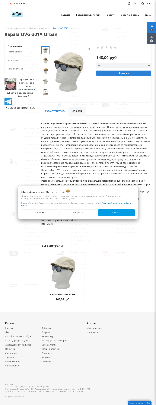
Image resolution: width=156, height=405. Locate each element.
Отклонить (39, 212)
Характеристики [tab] (55, 111)
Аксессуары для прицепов (18, 344)
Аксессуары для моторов (54, 340)
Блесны (9, 328)
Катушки (45, 332)
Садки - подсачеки (50, 348)
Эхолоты (45, 357)
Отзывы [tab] (77, 111)
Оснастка (10, 348)
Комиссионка (12, 365)
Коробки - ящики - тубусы (18, 336)
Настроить (78, 212)
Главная (8, 28)
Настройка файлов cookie (15, 396)
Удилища (9, 357)
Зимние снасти (12, 361)
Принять (116, 212)
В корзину (124, 73)
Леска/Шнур (47, 336)
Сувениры (46, 361)
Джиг (7, 332)
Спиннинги (46, 353)
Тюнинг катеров (15, 68)
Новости (110, 14)
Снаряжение (11, 353)
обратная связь (130, 14)
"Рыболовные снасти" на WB (20, 107)
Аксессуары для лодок (16, 340)
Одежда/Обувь (49, 344)
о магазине (12, 60)
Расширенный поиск (88, 14)
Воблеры (46, 328)
